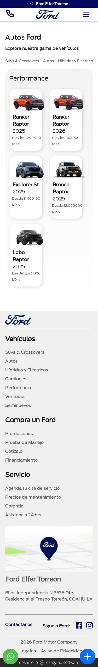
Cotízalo (13, 451)
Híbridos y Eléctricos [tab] (76, 61)
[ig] (89, 626)
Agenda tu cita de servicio (32, 488)
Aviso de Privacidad (62, 650)
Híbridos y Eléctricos (26, 370)
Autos (11, 361)
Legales (27, 650)
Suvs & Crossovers (24, 352)
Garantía (14, 506)
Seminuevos (18, 405)
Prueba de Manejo (24, 442)
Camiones (15, 378)
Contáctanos (18, 624)
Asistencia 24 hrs (23, 514)
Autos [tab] (48, 61)
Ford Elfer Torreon (49, 4)
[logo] (48, 14)
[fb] (79, 626)
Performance (19, 387)
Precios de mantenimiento (33, 497)
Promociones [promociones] (19, 433)
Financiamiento (21, 460)
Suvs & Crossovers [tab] (22, 61)
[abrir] (87, 656)
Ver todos (15, 396)
